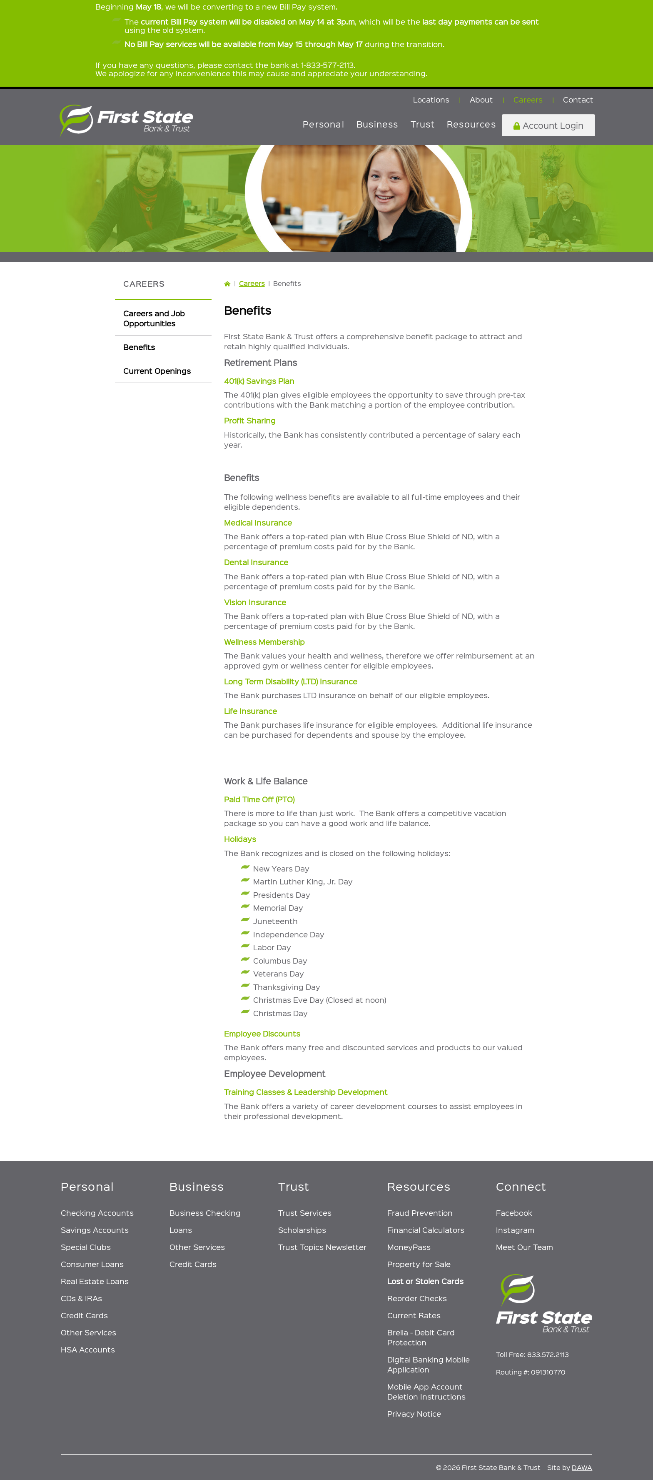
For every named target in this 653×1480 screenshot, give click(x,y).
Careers (252, 283)
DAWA (582, 1467)
